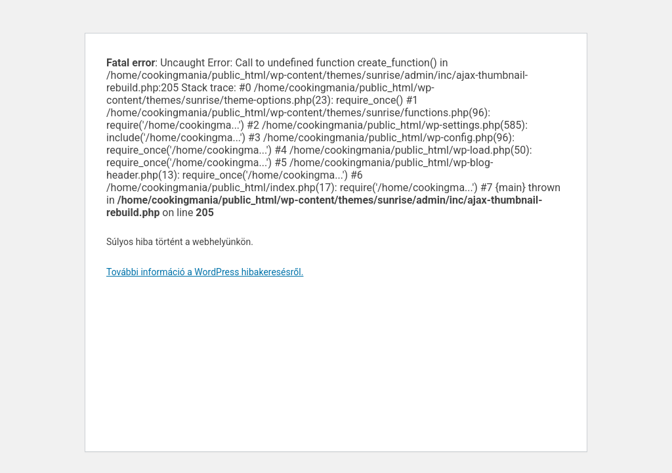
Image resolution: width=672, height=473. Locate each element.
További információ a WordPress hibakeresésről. (204, 272)
